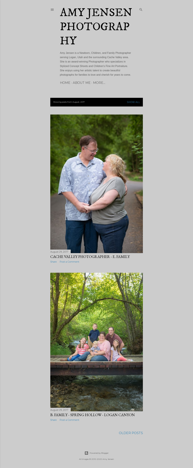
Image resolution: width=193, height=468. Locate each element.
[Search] (141, 9)
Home (65, 83)
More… (99, 83)
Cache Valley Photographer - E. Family (90, 256)
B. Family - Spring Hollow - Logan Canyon (92, 414)
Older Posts (131, 433)
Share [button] (53, 261)
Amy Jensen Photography (96, 27)
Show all (133, 102)
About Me (82, 83)
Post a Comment (69, 261)
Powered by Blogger (97, 453)
